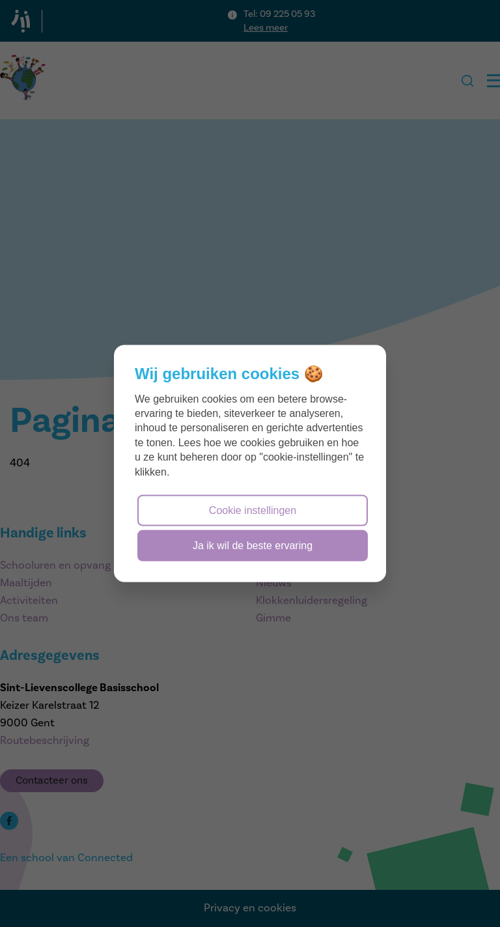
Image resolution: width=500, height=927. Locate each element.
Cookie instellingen (252, 509)
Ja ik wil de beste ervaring (252, 545)
